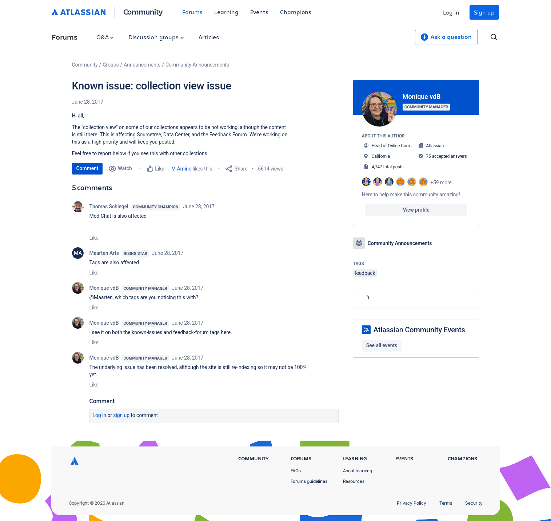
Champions (295, 12)
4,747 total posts (388, 166)
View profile (416, 210)
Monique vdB (104, 288)
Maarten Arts (104, 253)
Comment (87, 168)
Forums (192, 12)
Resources (353, 481)
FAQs (296, 470)
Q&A (105, 37)
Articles (209, 37)
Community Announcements (197, 65)
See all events (381, 345)
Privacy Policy (411, 503)
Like (94, 238)
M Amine (181, 169)
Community (143, 11)
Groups (111, 65)
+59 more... (443, 182)
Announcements (142, 65)
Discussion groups (156, 37)
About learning (357, 470)
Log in (451, 12)
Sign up (484, 12)
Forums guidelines (309, 481)
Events (259, 12)
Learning (226, 12)
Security (473, 503)
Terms (445, 503)
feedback (365, 273)
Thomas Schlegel (108, 206)
